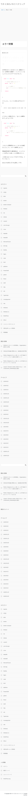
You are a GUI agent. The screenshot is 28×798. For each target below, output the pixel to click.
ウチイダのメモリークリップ (13, 4)
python (5, 274)
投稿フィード (6, 770)
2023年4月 (5, 381)
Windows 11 (6, 311)
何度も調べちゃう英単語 (9, 328)
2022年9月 (5, 406)
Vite (4, 303)
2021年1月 (5, 447)
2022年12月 (6, 393)
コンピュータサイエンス (9, 324)
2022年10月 (6, 402)
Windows (5, 307)
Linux (4, 229)
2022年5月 (5, 410)
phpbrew (5, 266)
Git (4, 213)
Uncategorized (6, 299)
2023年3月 (5, 385)
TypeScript (5, 295)
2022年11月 (6, 398)
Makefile (5, 233)
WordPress (6, 315)
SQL (4, 287)
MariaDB (5, 237)
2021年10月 (6, 422)
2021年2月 (5, 443)
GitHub (5, 217)
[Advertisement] (14, 26)
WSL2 (4, 320)
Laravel (5, 221)
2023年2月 (5, 389)
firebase (5, 208)
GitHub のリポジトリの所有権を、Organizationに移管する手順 (15, 346)
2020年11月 (6, 451)
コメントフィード (7, 774)
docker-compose (7, 204)
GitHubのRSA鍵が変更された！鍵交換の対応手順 (15, 351)
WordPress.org (6, 778)
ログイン (5, 766)
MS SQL (5, 245)
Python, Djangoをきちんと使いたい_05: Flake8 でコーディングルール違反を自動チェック (15, 356)
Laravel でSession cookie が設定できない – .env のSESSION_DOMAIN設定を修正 (14, 367)
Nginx (4, 254)
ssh (4, 291)
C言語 (4, 192)
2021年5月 (5, 439)
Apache (5, 188)
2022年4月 (5, 414)
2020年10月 (6, 455)
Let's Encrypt (6, 225)
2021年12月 (6, 418)
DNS (4, 196)
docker (5, 200)
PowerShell (6, 270)
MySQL (5, 250)
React (4, 278)
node (4, 258)
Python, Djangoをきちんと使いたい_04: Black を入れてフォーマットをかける (15, 361)
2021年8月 (5, 426)
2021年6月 (5, 435)
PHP (4, 262)
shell (4, 283)
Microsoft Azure (7, 241)
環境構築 (5, 332)
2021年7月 (5, 430)
